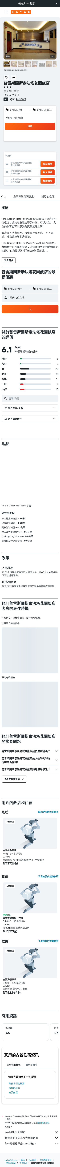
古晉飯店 (13, 1092)
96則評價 (21, 99)
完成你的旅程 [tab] (13, 1064)
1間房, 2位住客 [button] (14, 118)
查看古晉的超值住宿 (48, 876)
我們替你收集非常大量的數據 (31, 1138)
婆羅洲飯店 (11, 1163)
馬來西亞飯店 (46, 1160)
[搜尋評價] (32, 398)
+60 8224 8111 (11, 94)
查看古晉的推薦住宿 (48, 941)
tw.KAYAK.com (11, 1160)
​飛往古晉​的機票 (16, 1083)
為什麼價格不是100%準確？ (31, 1144)
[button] (56, 3)
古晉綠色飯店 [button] (9, 850)
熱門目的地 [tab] (31, 1064)
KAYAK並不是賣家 (31, 1132)
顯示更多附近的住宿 (48, 811)
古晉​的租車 (14, 1088)
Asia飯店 (32, 1160)
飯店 (23, 1160)
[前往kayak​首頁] (21, 12)
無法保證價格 (43, 1123)
